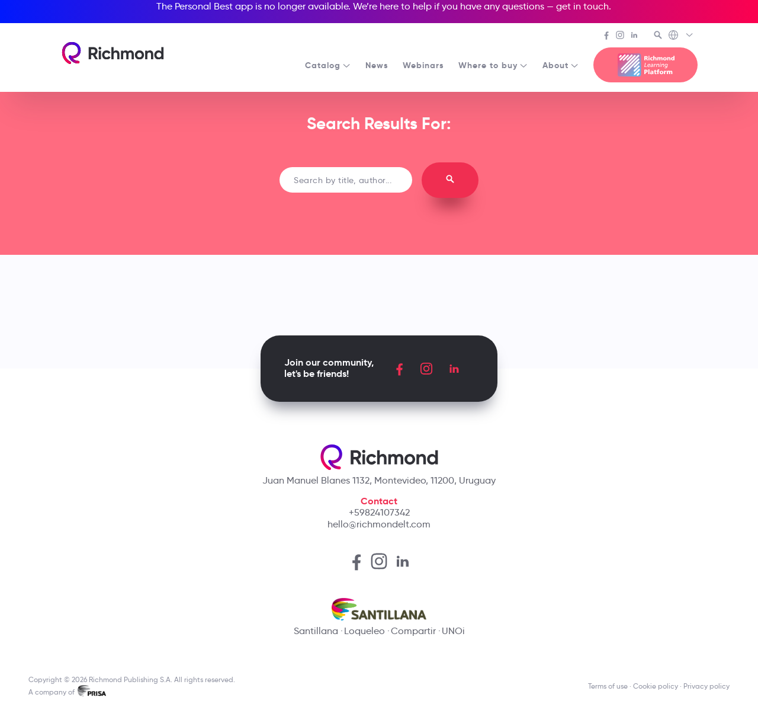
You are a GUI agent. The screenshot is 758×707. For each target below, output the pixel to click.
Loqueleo (364, 630)
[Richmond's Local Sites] (681, 36)
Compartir (413, 630)
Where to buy (493, 65)
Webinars (423, 65)
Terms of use (608, 686)
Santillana (316, 630)
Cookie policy (655, 686)
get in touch (582, 6)
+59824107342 (379, 512)
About (560, 65)
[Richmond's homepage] (112, 53)
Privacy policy (706, 686)
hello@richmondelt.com (379, 524)
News (376, 65)
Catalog (328, 65)
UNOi (453, 630)
